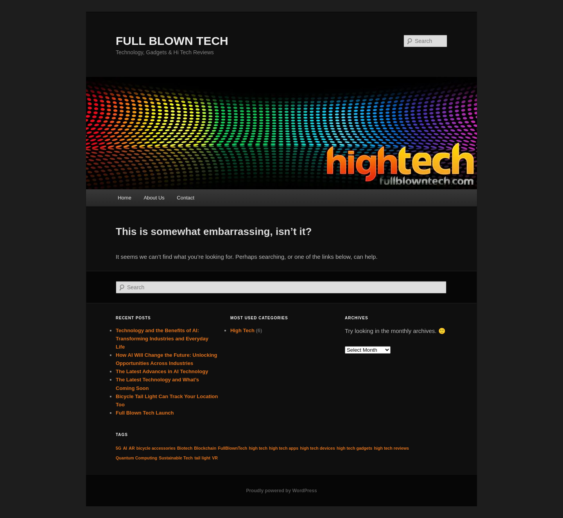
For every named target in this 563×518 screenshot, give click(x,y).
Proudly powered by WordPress (281, 490)
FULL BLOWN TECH (172, 40)
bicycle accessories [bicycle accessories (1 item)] (156, 448)
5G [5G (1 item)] (118, 448)
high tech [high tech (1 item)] (258, 448)
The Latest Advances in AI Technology (162, 371)
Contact (185, 198)
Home (124, 198)
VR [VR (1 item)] (215, 458)
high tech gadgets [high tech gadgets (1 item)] (354, 448)
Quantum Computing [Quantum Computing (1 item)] (136, 458)
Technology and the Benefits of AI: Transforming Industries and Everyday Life (162, 339)
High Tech (242, 330)
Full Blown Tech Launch (145, 413)
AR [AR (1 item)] (131, 448)
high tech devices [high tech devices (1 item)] (317, 448)
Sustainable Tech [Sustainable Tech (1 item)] (176, 458)
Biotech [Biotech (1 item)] (184, 448)
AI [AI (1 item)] (125, 448)
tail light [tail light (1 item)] (202, 458)
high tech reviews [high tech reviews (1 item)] (391, 448)
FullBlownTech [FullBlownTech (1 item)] (232, 448)
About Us (153, 198)
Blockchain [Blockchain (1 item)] (205, 448)
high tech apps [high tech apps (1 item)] (283, 448)
